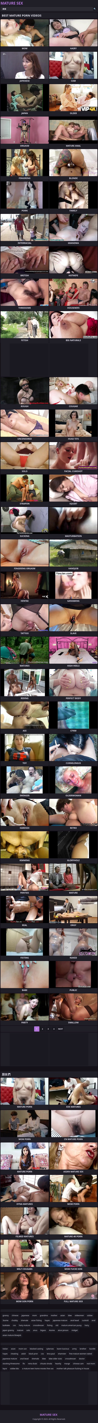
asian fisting (36, 1320)
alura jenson (63, 1330)
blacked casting (36, 1348)
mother (54, 1315)
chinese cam (78, 1363)
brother (83, 1348)
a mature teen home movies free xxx (37, 1368)
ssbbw (89, 1315)
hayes (47, 1320)
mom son (23, 1348)
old (57, 1325)
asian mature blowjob (12, 1335)
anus (35, 1330)
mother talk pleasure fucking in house (73, 1368)
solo (28, 1330)
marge (67, 1363)
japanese (25, 1315)
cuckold (85, 1320)
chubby (14, 1320)
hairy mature (24, 1325)
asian (62, 1315)
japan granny (8, 1330)
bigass (43, 1330)
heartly (58, 1363)
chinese (15, 1315)
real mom (91, 1363)
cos (14, 1325)
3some (5, 1320)
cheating (14, 1353)
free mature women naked (80, 1353)
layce (5, 1368)
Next (60, 1029)
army (74, 1348)
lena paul (51, 1353)
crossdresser (38, 1325)
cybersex (50, 1348)
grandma (44, 1315)
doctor (82, 1358)
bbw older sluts (55, 1358)
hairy (87, 1325)
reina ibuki (32, 1363)
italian (5, 1348)
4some (52, 1330)
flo (24, 1363)
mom (34, 1315)
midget (75, 1330)
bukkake (6, 1325)
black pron (33, 1353)
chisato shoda (46, 1363)
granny (6, 1315)
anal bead (74, 1320)
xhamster (62, 1353)
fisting (49, 1325)
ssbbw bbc (14, 1368)
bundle (92, 1348)
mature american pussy (71, 1325)
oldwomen (79, 1315)
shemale (24, 1320)
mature (20, 1330)
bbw (70, 1315)
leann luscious (63, 1348)
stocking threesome (11, 1363)
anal (93, 1320)
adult (23, 1353)
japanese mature (60, 1320)
